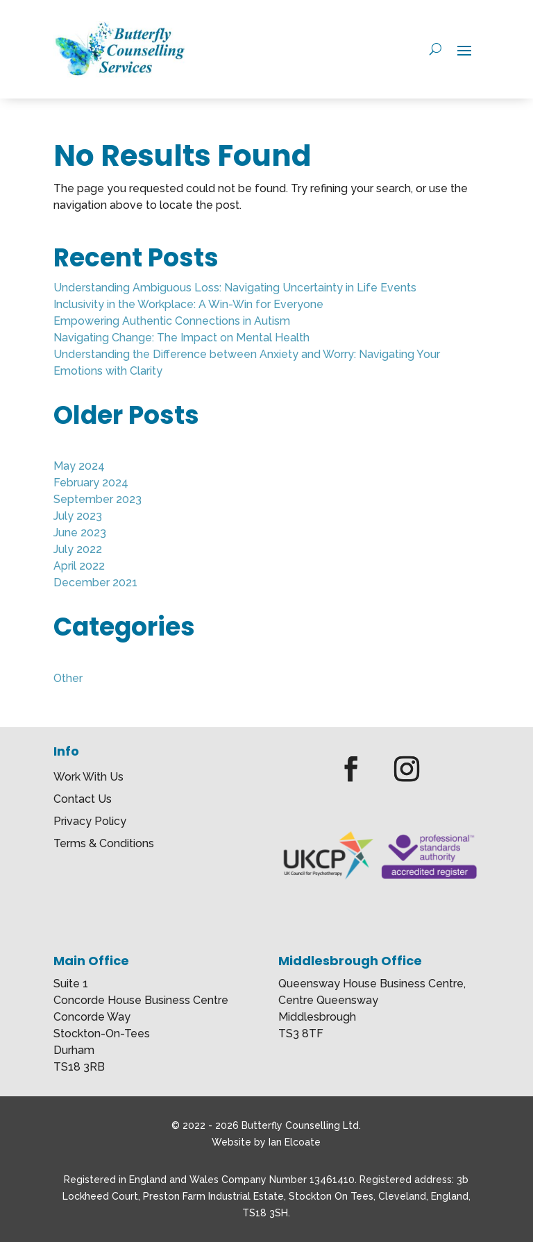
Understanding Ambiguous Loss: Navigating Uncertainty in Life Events (234, 287)
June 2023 (79, 532)
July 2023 (77, 515)
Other (68, 678)
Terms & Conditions (103, 844)
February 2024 (90, 482)
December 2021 (95, 582)
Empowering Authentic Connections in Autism (171, 320)
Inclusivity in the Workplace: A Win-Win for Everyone (188, 304)
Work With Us (88, 777)
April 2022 (79, 565)
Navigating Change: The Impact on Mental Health (181, 337)
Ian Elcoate (295, 1142)
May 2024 (79, 466)
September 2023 (97, 499)
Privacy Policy (89, 822)
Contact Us (82, 800)
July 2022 (77, 549)
